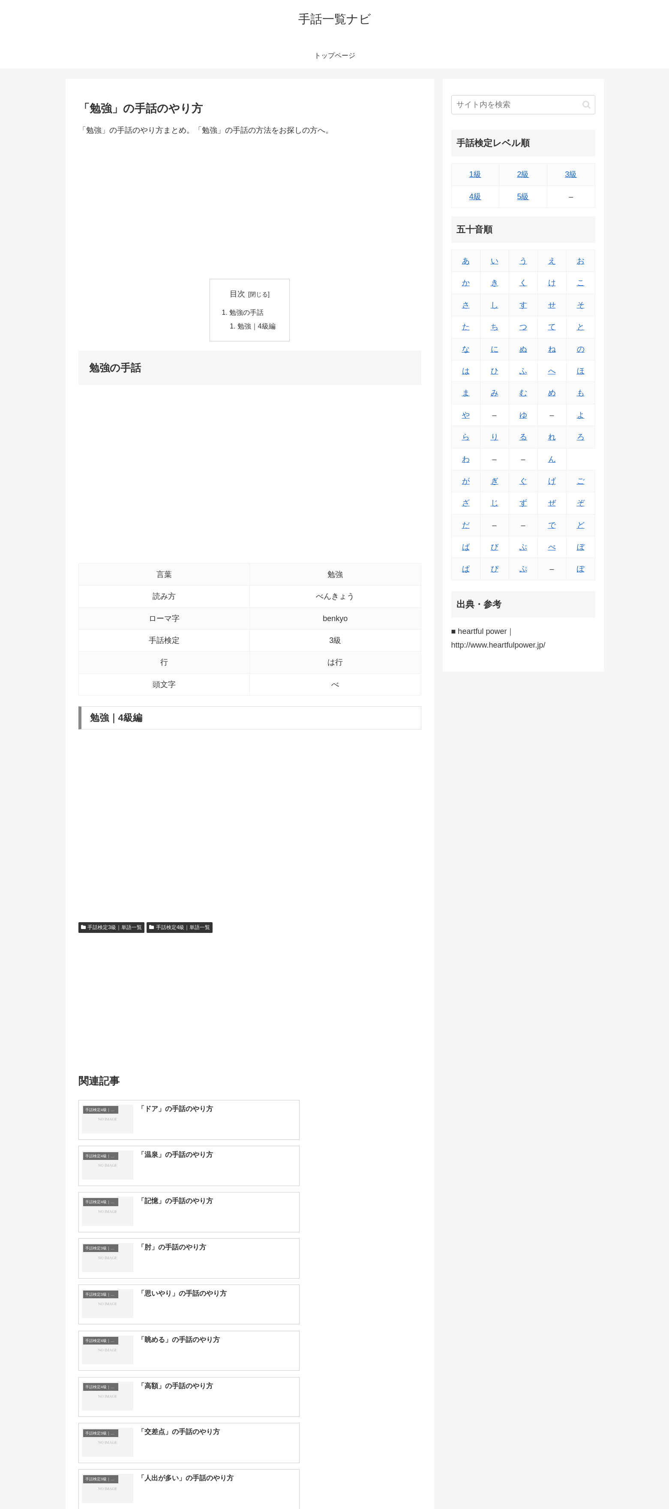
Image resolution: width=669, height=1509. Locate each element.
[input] (523, 104)
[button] (586, 105)
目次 (237, 294)
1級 (475, 174)
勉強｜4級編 (256, 327)
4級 (475, 196)
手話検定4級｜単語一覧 (179, 928)
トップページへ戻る (500, 1482)
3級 (571, 174)
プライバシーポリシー (566, 1482)
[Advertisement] (249, 208)
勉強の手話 (246, 313)
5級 (523, 196)
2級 (523, 174)
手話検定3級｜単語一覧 (111, 928)
